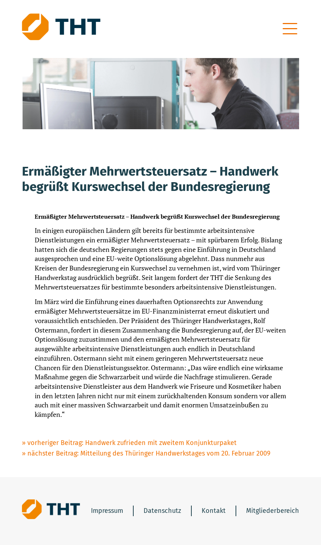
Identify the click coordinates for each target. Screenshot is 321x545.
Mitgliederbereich (272, 511)
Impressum (107, 511)
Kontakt (214, 511)
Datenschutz (162, 511)
